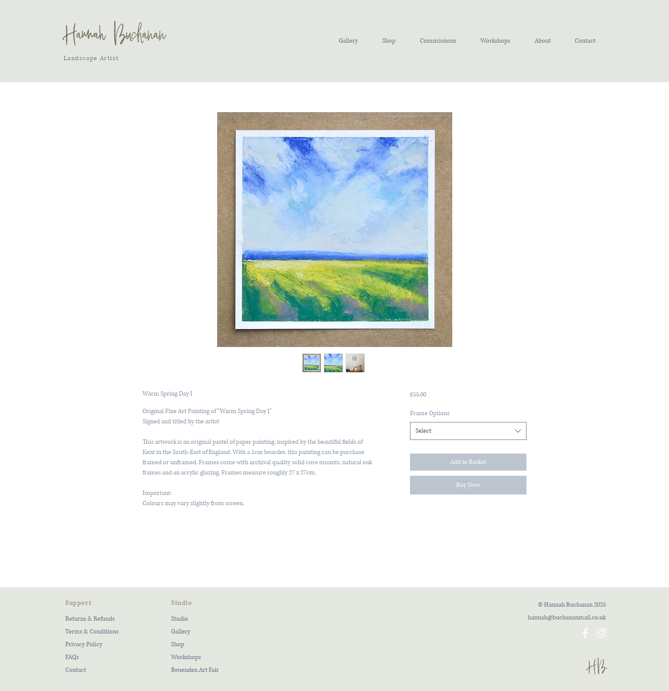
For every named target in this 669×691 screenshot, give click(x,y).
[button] (348, 41)
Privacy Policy (83, 644)
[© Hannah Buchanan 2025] (555, 604)
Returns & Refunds (90, 619)
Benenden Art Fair (195, 670)
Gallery (180, 631)
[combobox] (468, 431)
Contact (75, 670)
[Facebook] (585, 633)
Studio (179, 619)
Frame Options (430, 413)
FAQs (72, 657)
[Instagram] (601, 633)
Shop (177, 644)
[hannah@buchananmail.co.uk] (555, 617)
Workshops (186, 657)
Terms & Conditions (92, 631)
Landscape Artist (90, 58)
